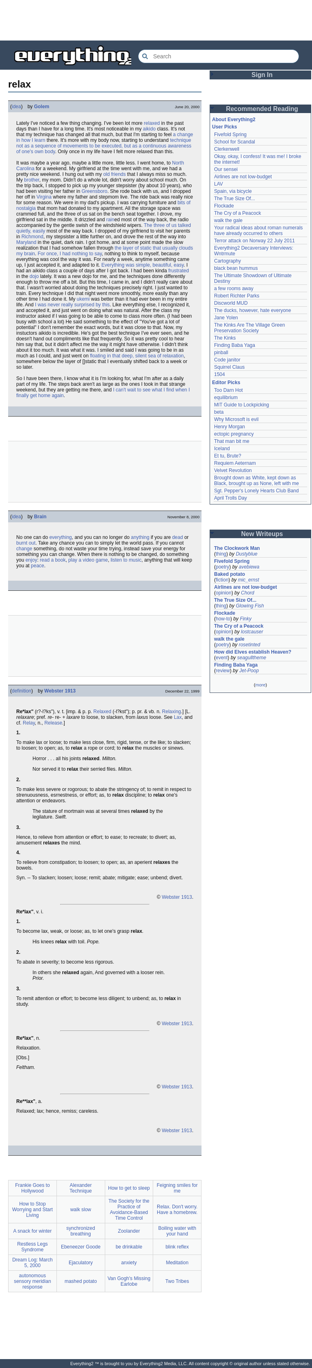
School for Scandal (234, 142)
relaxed (152, 123)
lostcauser (252, 632)
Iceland (222, 448)
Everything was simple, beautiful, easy (142, 265)
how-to (223, 619)
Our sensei (226, 169)
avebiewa (249, 567)
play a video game (88, 560)
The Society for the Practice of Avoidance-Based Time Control (129, 1209)
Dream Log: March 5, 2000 (32, 1262)
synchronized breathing (80, 1231)
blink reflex (176, 1247)
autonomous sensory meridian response (32, 1281)
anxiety (128, 1262)
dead (177, 537)
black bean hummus (236, 268)
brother (31, 180)
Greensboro (94, 191)
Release (53, 723)
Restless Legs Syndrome (32, 1247)
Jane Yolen (226, 318)
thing (221, 554)
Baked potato (229, 574)
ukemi (83, 299)
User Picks (224, 127)
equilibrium (226, 397)
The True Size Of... (234, 198)
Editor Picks (226, 382)
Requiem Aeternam (235, 463)
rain (110, 219)
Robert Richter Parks (236, 296)
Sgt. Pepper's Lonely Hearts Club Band (256, 491)
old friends (114, 174)
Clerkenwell (226, 149)
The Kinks (225, 338)
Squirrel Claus (229, 367)
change (24, 548)
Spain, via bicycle (233, 191)
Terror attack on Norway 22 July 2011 (254, 241)
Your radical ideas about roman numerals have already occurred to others (258, 230)
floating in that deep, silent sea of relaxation (137, 356)
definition (21, 691)
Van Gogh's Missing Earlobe (129, 1281)
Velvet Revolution (233, 470)
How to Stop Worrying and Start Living (32, 1209)
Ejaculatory (81, 1262)
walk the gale (228, 220)
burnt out (25, 543)
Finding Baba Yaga (234, 345)
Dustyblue (246, 554)
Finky (245, 619)
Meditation (177, 1262)
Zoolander (129, 1231)
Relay (29, 723)
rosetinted (249, 645)
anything (140, 537)
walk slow (80, 1209)
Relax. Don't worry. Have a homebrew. (177, 1209)
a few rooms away (234, 288)
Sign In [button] (262, 74)
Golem (41, 106)
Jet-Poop (249, 670)
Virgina (44, 197)
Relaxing (171, 711)
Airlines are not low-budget (243, 177)
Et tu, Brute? (227, 456)
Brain (40, 516)
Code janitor (227, 360)
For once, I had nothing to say (70, 253)
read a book (52, 560)
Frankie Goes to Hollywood (32, 1188)
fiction (222, 580)
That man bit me (231, 441)
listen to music (125, 560)
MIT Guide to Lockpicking (241, 405)
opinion (224, 593)
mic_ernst (248, 580)
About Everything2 (234, 119)
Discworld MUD (231, 303)
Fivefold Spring (230, 134)
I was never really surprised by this (72, 305)
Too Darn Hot (228, 390)
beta (218, 412)
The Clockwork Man (237, 548)
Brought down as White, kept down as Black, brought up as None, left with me (256, 480)
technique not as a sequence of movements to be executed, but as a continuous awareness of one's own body (103, 145)
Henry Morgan (229, 427)
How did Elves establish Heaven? (252, 652)
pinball (221, 352)
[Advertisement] (156, 20)
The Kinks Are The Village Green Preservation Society (249, 327)
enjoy (31, 560)
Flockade (224, 206)
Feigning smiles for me (177, 1188)
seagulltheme (251, 657)
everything (60, 537)
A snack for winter (32, 1231)
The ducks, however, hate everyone (252, 310)
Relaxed (102, 711)
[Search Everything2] (218, 56)
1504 (219, 374)
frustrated (178, 271)
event (222, 657)
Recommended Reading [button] (262, 108)
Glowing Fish (250, 606)
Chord (247, 593)
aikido (149, 129)
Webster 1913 (60, 691)
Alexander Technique (80, 1188)
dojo (34, 276)
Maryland (26, 242)
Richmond (32, 236)
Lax (178, 717)
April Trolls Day (230, 498)
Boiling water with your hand (177, 1231)
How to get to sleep (129, 1188)
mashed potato (81, 1281)
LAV (218, 184)
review (223, 670)
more (260, 684)
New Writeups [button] (262, 533)
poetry (222, 567)
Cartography (227, 261)
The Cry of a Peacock (237, 213)
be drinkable (129, 1247)
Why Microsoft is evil (236, 419)
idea (16, 106)
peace (37, 566)
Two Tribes (177, 1281)
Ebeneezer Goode (80, 1247)
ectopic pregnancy (234, 434)
